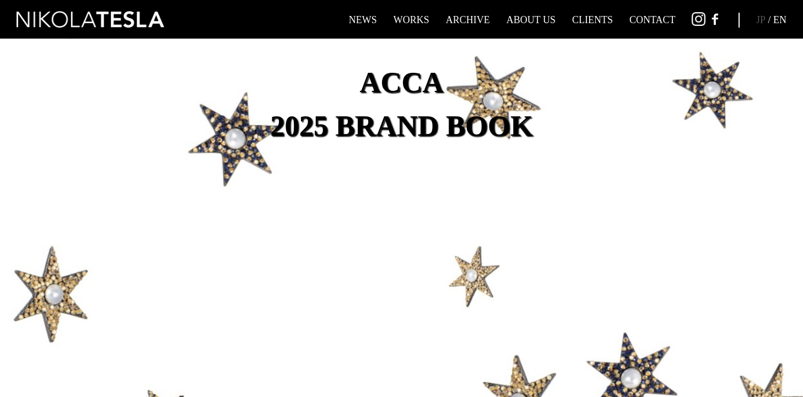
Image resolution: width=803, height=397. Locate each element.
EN (779, 19)
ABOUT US (531, 19)
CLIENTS (592, 19)
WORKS (411, 19)
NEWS (363, 19)
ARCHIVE (468, 19)
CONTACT (652, 19)
